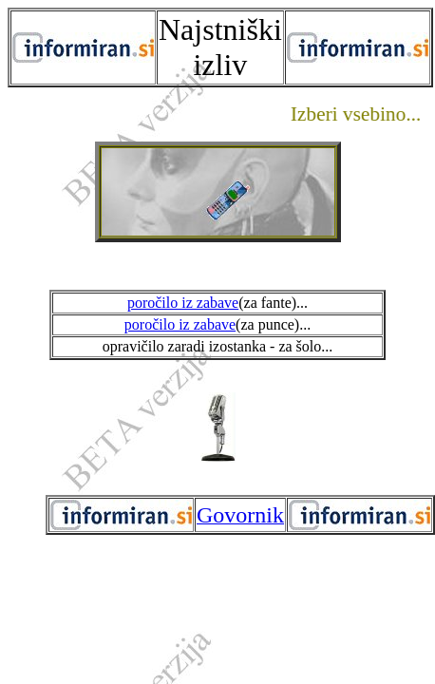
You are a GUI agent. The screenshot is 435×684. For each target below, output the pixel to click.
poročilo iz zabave (182, 302)
